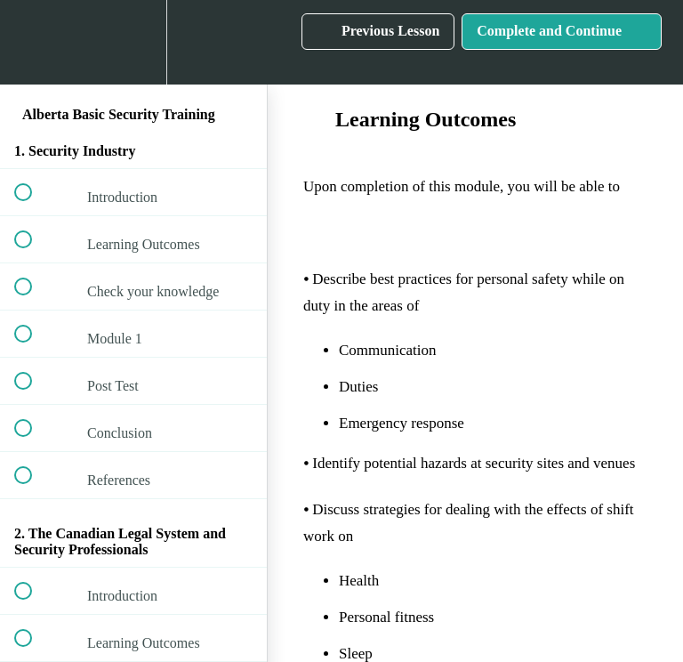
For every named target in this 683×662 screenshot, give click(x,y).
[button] (33, 42)
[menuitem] (133, 42)
